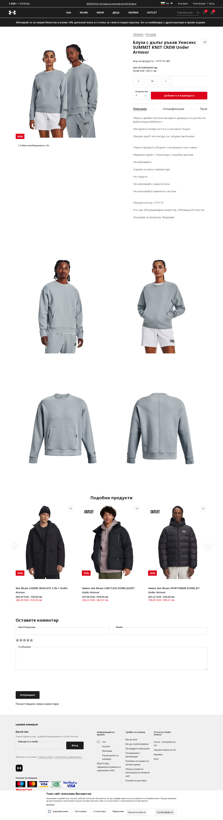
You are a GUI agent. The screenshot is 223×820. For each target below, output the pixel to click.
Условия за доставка (136, 780)
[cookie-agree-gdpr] (165, 812)
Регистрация (199, 3)
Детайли (50, 805)
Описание (140, 109)
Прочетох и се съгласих (49, 757)
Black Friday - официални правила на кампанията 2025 (109, 767)
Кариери (158, 754)
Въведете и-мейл (28, 741)
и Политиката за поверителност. (68, 757)
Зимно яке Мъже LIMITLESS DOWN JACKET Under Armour (108, 590)
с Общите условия (45, 757)
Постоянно (81, 811)
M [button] (152, 81)
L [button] (166, 81)
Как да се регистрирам (136, 744)
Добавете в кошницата (179, 95)
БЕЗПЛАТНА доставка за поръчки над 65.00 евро (111, 3)
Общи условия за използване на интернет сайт (137, 773)
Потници (151, 34)
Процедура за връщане (137, 748)
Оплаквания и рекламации (132, 755)
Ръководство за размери (110, 757)
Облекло (138, 34)
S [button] (138, 81)
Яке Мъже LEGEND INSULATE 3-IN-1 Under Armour (42, 590)
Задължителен (60, 811)
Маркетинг (118, 811)
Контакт (106, 746)
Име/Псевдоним (26, 627)
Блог (156, 758)
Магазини (107, 750)
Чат (104, 741)
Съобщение (24, 646)
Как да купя (131, 739)
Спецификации (173, 109)
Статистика (100, 811)
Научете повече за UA (165, 749)
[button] (205, 52)
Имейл (119, 627)
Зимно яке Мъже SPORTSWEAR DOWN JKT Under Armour (174, 590)
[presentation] (42, 681)
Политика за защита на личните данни (137, 763)
